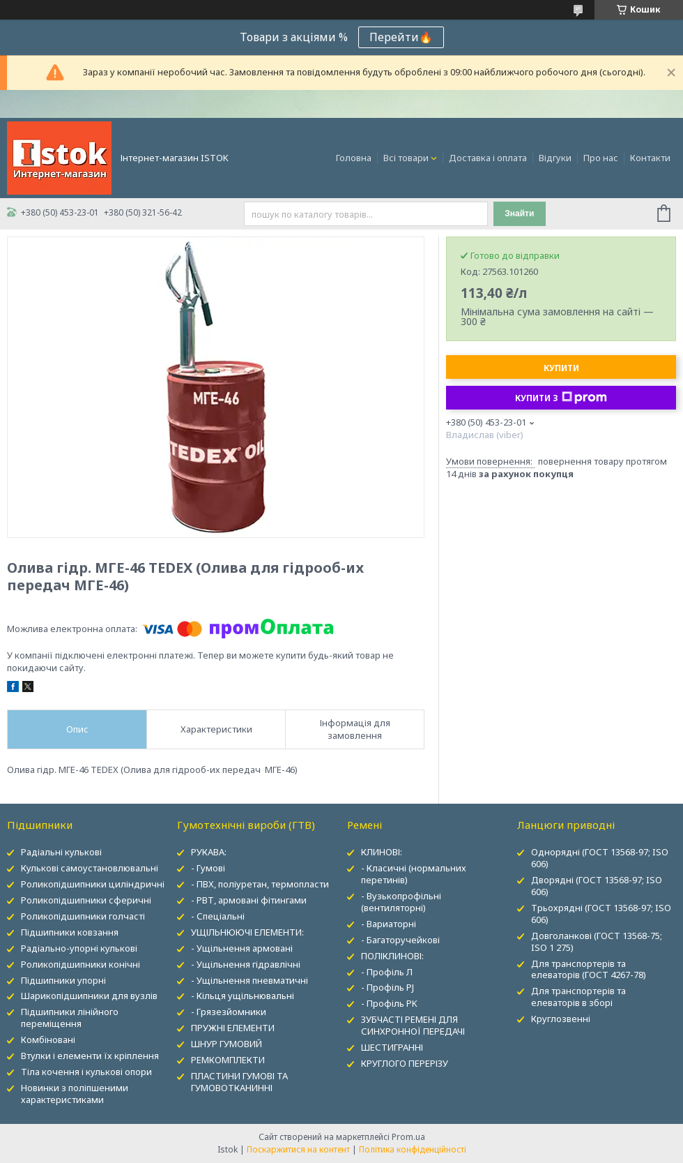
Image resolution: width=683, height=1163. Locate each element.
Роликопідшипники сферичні (86, 900)
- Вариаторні (388, 923)
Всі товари (406, 157)
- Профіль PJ (387, 987)
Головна (353, 157)
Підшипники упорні (63, 980)
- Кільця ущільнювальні (242, 995)
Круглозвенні (560, 1018)
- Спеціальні (218, 916)
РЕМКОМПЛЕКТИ (228, 1059)
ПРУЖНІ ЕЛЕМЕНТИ (233, 1027)
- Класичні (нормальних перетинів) (413, 874)
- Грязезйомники (228, 1011)
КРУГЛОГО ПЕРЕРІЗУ (404, 1063)
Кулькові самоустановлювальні (89, 868)
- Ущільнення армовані (242, 948)
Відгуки (555, 157)
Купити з (561, 397)
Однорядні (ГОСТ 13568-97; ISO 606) (599, 858)
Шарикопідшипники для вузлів (89, 995)
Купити (561, 368)
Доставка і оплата (488, 157)
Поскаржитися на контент (298, 1149)
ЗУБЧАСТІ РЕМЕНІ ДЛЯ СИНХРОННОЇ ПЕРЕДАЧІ (413, 1025)
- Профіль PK (389, 1003)
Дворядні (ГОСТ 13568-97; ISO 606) (596, 885)
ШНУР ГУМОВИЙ (226, 1043)
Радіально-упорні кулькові (79, 948)
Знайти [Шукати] (519, 213)
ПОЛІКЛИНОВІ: (392, 956)
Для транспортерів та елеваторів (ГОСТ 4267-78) (588, 969)
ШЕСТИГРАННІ (392, 1047)
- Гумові (208, 868)
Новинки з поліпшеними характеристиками (74, 1093)
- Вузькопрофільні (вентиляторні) (401, 902)
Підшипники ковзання (69, 932)
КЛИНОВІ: (381, 852)
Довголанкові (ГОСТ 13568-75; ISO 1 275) (596, 941)
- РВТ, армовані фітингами (249, 900)
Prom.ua (408, 1137)
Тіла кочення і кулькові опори (86, 1071)
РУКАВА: (209, 852)
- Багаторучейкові (400, 939)
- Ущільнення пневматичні (249, 980)
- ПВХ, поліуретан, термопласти (260, 884)
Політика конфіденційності (412, 1149)
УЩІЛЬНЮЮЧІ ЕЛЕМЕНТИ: (247, 932)
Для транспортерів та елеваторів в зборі (578, 996)
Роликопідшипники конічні (80, 964)
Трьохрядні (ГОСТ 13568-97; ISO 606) (601, 913)
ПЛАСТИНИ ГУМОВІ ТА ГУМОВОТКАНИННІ (239, 1082)
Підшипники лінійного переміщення (69, 1017)
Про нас (600, 157)
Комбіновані (48, 1039)
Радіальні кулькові (61, 852)
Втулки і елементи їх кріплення (90, 1055)
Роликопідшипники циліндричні (92, 884)
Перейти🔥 (401, 37)
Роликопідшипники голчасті (83, 916)
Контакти (650, 157)
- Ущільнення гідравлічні (245, 964)
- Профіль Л (387, 972)
